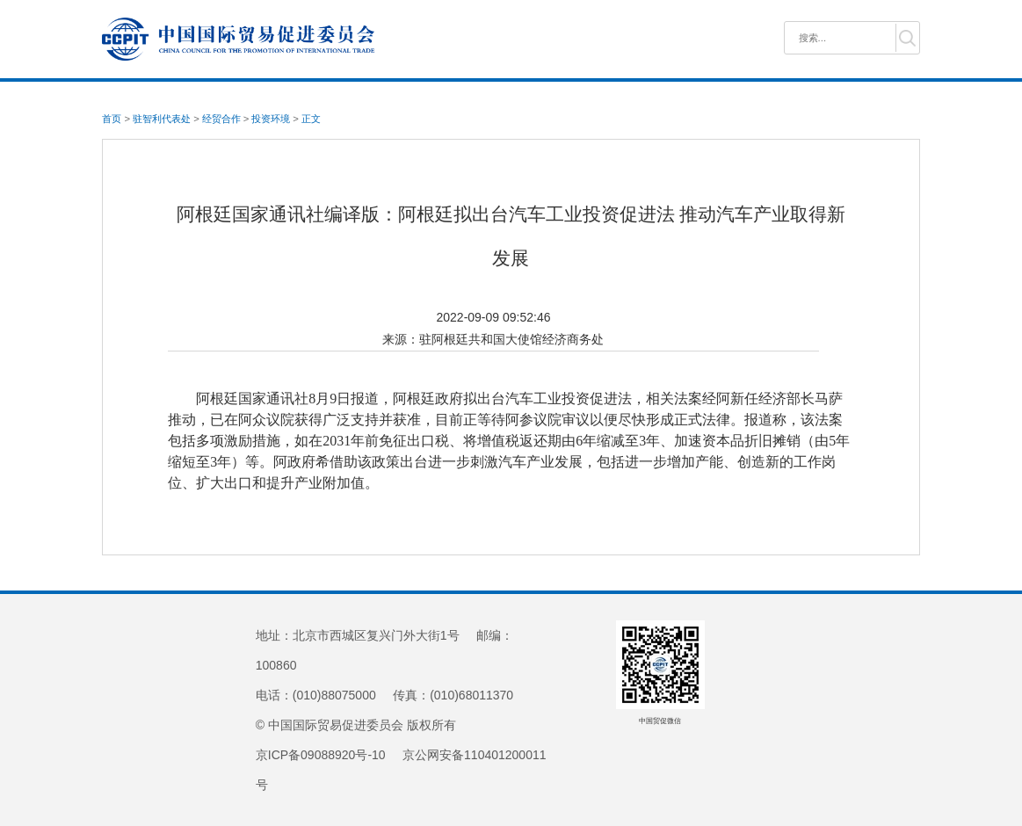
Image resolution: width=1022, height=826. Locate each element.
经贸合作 (221, 118)
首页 (111, 118)
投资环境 (270, 118)
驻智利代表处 (162, 118)
